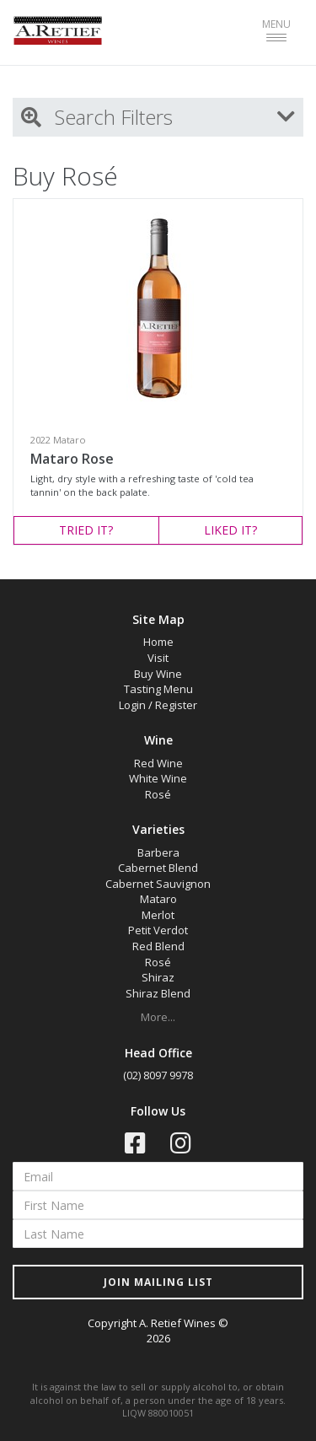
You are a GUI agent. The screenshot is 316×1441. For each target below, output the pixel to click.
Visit (158, 657)
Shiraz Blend (158, 993)
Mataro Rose (72, 458)
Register (176, 704)
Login (132, 704)
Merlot (158, 914)
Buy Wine (158, 673)
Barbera (158, 852)
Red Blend (158, 946)
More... (158, 1016)
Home (158, 641)
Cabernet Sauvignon (158, 883)
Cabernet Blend (158, 867)
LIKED (230, 530)
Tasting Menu (158, 688)
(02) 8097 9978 (158, 1075)
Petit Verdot (158, 930)
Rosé (158, 794)
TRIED (86, 530)
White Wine (158, 778)
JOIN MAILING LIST (158, 1282)
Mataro (158, 898)
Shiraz (158, 977)
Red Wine (158, 763)
